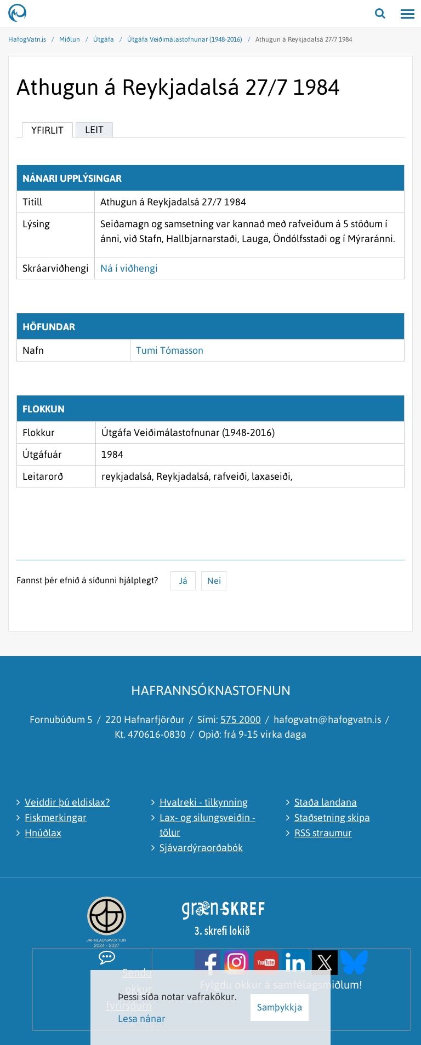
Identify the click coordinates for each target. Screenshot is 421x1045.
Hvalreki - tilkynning (204, 802)
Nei (214, 580)
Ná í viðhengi (129, 268)
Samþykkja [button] (279, 1007)
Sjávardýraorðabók (201, 847)
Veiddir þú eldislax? (67, 802)
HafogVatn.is (27, 39)
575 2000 (240, 719)
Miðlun (69, 39)
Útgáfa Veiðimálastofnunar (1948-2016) (184, 39)
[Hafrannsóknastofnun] (22, 13)
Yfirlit (47, 130)
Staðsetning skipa (332, 817)
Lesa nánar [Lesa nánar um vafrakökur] (142, 1018)
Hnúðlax (43, 833)
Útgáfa (103, 39)
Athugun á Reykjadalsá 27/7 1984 (303, 39)
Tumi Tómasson (169, 350)
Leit (94, 129)
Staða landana (325, 802)
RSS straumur (323, 833)
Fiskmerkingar (56, 817)
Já (183, 580)
